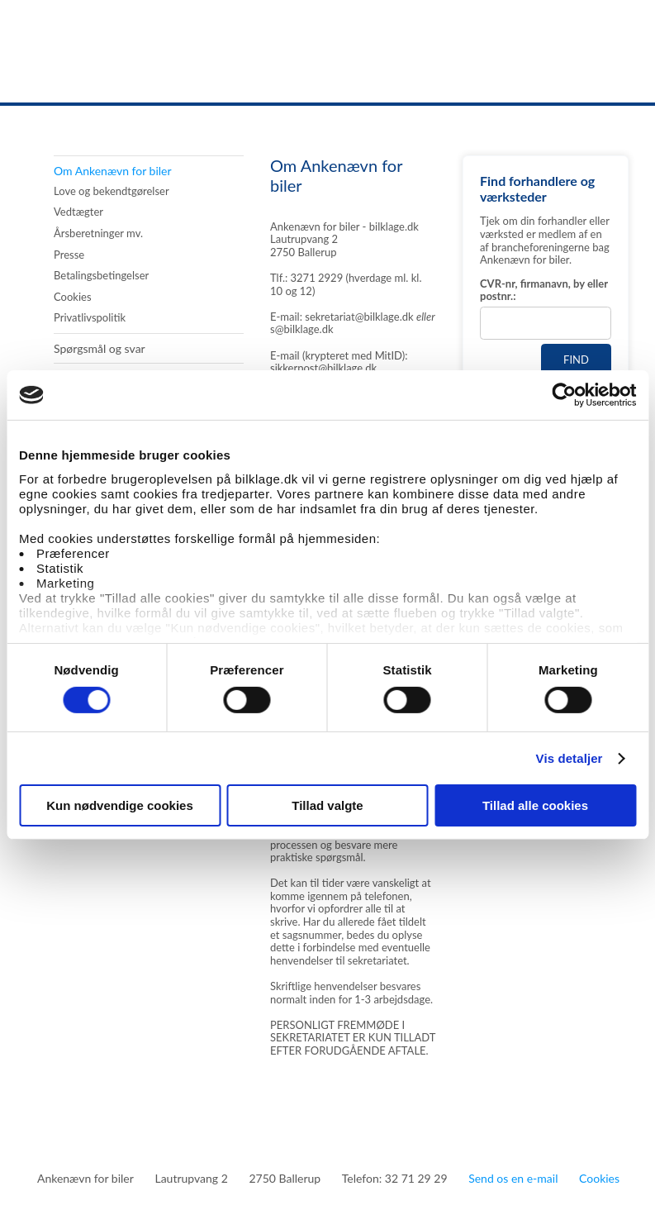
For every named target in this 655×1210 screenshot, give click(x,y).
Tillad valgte (327, 805)
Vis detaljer (569, 758)
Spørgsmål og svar (99, 348)
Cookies (73, 297)
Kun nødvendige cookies (119, 805)
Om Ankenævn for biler (113, 171)
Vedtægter (78, 212)
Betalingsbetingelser (101, 275)
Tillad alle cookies (535, 805)
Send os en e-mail (513, 1178)
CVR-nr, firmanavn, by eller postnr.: (544, 290)
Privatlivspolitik (90, 318)
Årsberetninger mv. (98, 233)
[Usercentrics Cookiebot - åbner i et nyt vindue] (563, 395)
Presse (69, 255)
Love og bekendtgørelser (111, 191)
